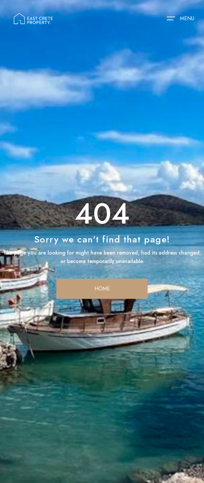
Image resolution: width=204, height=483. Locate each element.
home (102, 288)
